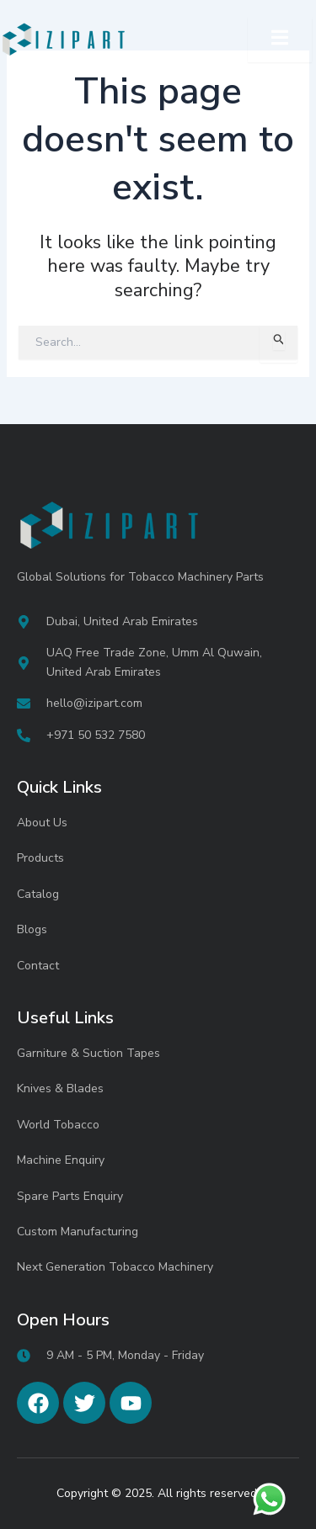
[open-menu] (280, 39)
